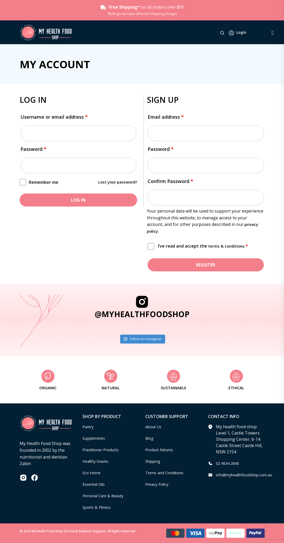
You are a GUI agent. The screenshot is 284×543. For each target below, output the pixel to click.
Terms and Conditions (167, 473)
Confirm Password (170, 181)
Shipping (154, 461)
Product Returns (161, 450)
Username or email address (54, 117)
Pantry (89, 427)
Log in (78, 200)
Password (33, 149)
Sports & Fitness (98, 507)
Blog (149, 438)
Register (205, 265)
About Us (154, 427)
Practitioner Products (103, 450)
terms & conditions (227, 246)
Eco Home (92, 473)
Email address (166, 117)
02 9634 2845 (229, 463)
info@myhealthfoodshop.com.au (248, 475)
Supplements (95, 438)
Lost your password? (116, 182)
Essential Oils (95, 484)
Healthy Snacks (97, 461)
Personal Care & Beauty (105, 496)
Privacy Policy (158, 484)
